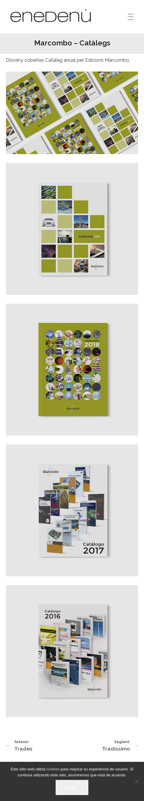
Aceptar (72, 787)
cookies (53, 769)
